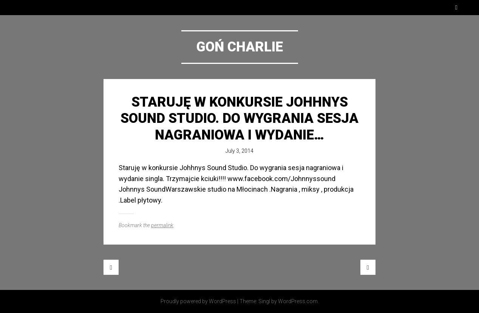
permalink (162, 225)
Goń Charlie (239, 47)
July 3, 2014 (239, 151)
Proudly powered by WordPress (198, 301)
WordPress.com (298, 301)
